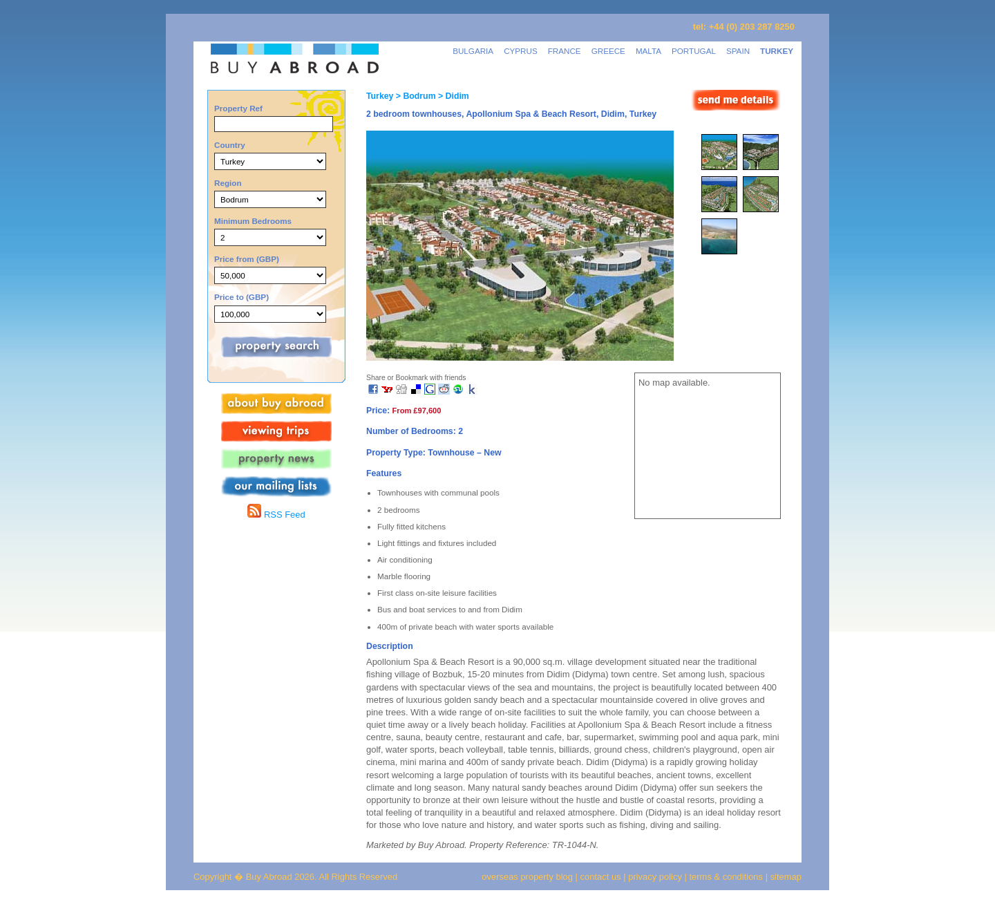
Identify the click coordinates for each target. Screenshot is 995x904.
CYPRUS (521, 50)
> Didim (452, 96)
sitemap (785, 877)
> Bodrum (414, 96)
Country (229, 144)
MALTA (648, 50)
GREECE (608, 50)
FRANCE (564, 50)
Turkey (379, 96)
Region (228, 182)
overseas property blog (527, 877)
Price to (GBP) (241, 296)
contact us (600, 877)
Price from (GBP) (246, 258)
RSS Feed (276, 514)
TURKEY (776, 50)
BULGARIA (473, 50)
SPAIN (738, 50)
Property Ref (238, 108)
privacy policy (655, 877)
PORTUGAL (694, 50)
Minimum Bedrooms (253, 220)
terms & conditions (728, 877)
